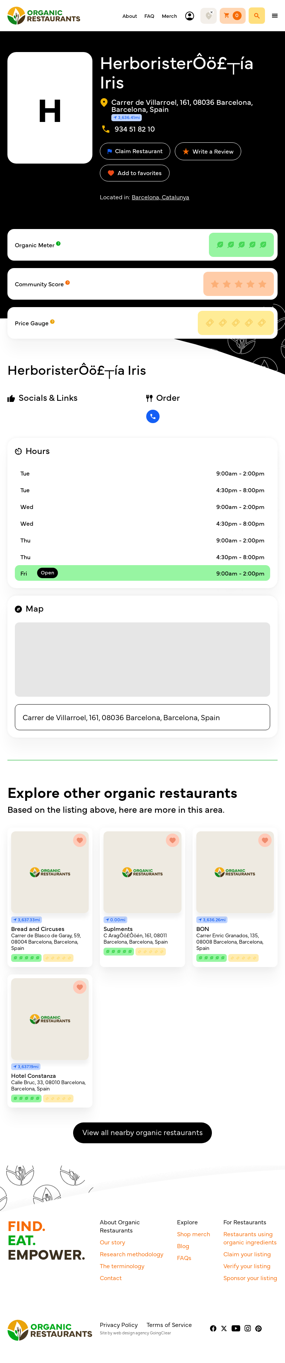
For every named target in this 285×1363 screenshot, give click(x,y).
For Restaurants (244, 1222)
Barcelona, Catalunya (160, 197)
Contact (111, 1277)
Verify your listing (247, 1266)
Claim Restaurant (135, 150)
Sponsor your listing (250, 1277)
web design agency (131, 1332)
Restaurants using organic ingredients (250, 1238)
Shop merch (193, 1234)
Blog (183, 1245)
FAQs (184, 1257)
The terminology (122, 1266)
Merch (169, 15)
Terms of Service (169, 1324)
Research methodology (131, 1254)
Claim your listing (247, 1254)
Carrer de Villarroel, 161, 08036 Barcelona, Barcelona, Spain (121, 717)
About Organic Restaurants (120, 1226)
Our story (112, 1242)
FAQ (149, 15)
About (129, 15)
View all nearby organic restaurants (142, 1132)
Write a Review (208, 151)
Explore (187, 1222)
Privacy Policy (119, 1324)
